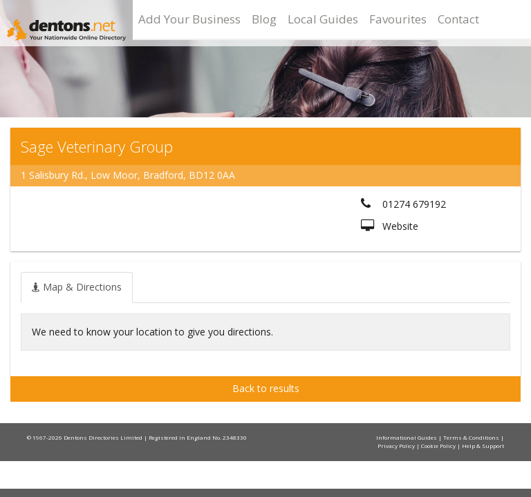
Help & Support (483, 445)
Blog (264, 19)
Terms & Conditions (472, 437)
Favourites (398, 19)
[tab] (77, 287)
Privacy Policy (397, 445)
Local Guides (323, 19)
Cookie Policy (439, 445)
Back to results (265, 388)
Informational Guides (407, 437)
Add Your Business (189, 19)
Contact (458, 19)
